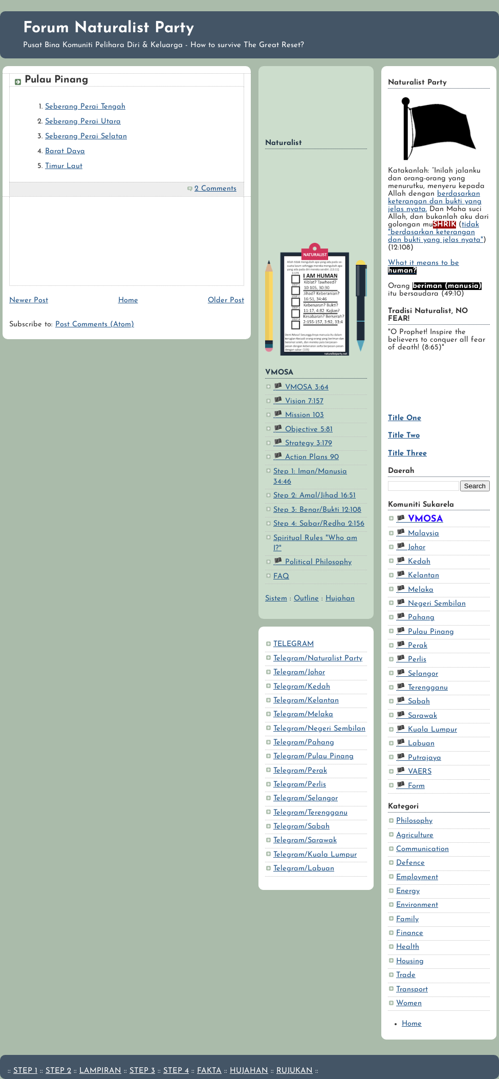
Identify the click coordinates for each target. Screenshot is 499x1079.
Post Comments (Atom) (94, 324)
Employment (417, 877)
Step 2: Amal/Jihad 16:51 (314, 496)
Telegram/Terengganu (310, 813)
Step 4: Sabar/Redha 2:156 (318, 524)
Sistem (276, 599)
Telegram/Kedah (301, 687)
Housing (410, 961)
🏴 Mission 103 (298, 415)
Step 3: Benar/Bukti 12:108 (317, 510)
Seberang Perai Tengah (85, 107)
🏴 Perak (411, 646)
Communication (422, 849)
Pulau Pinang (56, 80)
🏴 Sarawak (416, 716)
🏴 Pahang (415, 617)
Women (409, 1003)
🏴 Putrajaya (418, 758)
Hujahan (340, 599)
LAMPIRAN (100, 1071)
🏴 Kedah (413, 562)
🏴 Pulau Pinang (425, 632)
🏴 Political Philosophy (312, 562)
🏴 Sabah (413, 702)
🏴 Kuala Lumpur (426, 730)
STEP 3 (142, 1071)
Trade (406, 975)
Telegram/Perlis (299, 785)
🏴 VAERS (413, 772)
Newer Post (28, 300)
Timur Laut (63, 166)
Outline (306, 599)
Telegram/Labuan (303, 869)
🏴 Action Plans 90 (306, 457)
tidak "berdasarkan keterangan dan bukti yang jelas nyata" (435, 232)
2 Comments (215, 189)
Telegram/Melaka (303, 714)
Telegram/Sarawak (305, 840)
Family (407, 919)
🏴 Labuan (415, 744)
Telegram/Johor (299, 672)
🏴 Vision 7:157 (298, 401)
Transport (412, 989)
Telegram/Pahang (303, 742)
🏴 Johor (410, 547)
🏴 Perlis (411, 659)
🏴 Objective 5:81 (303, 429)
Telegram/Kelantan (306, 700)
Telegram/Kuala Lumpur (315, 855)
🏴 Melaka (414, 590)
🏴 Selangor (417, 674)
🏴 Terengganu (422, 688)
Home (412, 1024)
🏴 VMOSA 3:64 (301, 387)
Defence (410, 863)
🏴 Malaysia (417, 533)
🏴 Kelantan (417, 575)
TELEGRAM (293, 644)
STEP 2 (58, 1071)
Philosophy (414, 821)
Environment (417, 905)
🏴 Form (410, 786)
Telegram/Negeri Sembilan (319, 729)
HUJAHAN (249, 1071)
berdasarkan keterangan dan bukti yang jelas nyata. (435, 201)
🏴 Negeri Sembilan (431, 604)
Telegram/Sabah (301, 827)
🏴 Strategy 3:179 (302, 443)
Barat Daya (65, 151)
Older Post (226, 300)
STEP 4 (176, 1071)
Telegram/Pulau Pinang (313, 756)
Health (407, 947)
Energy (408, 891)
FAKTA (209, 1071)
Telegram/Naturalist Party (317, 658)
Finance (409, 933)
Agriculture (414, 835)
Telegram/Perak (300, 771)
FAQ (281, 576)
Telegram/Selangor (305, 798)
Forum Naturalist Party (108, 28)
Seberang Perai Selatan (86, 136)
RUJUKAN (294, 1071)
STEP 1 (25, 1071)
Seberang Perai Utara (83, 122)
